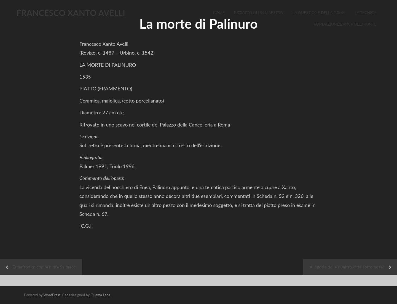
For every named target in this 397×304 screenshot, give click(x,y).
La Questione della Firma (319, 12)
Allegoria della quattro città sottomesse (347, 266)
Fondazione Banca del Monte (345, 24)
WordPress (51, 295)
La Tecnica (365, 12)
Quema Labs (100, 295)
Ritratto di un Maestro (258, 12)
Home (219, 12)
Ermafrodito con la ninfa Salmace (44, 266)
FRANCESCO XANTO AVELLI (71, 13)
